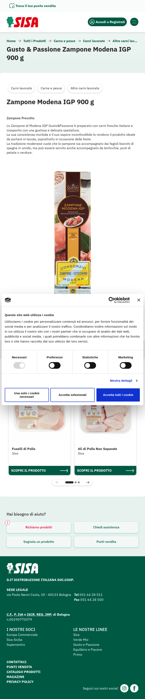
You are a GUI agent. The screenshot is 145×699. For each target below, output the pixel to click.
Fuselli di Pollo (23, 449)
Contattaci (16, 662)
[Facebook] (134, 688)
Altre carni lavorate (128, 41)
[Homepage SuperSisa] (22, 569)
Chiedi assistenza (106, 527)
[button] (69, 482)
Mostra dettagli (121, 380)
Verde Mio (80, 640)
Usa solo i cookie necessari (27, 394)
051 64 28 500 (91, 599)
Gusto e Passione (86, 644)
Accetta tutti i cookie (118, 395)
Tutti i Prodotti (34, 41)
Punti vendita (106, 542)
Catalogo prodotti (23, 672)
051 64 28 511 (91, 595)
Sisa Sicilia (14, 640)
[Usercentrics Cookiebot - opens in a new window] (112, 300)
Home (11, 41)
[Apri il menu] (134, 22)
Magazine (15, 677)
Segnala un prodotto (38, 542)
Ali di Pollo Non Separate (97, 449)
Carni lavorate (94, 41)
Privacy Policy (20, 682)
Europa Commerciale (22, 635)
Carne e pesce (64, 41)
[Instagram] (124, 688)
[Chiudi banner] (138, 300)
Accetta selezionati (72, 395)
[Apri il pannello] (33, 5)
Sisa (76, 635)
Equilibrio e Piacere (87, 649)
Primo (77, 654)
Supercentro (16, 644)
